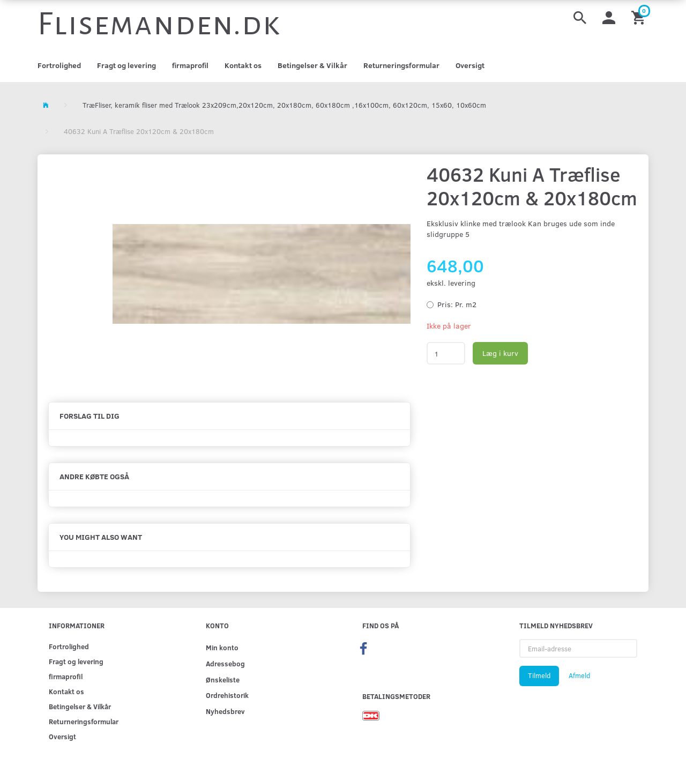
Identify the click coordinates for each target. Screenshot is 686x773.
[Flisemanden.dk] (159, 24)
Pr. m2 (456, 304)
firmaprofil (190, 65)
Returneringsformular (401, 65)
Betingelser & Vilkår (312, 65)
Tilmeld (539, 675)
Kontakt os (243, 65)
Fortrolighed (59, 65)
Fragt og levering (126, 65)
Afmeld (579, 675)
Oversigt (470, 65)
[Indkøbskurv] (640, 17)
